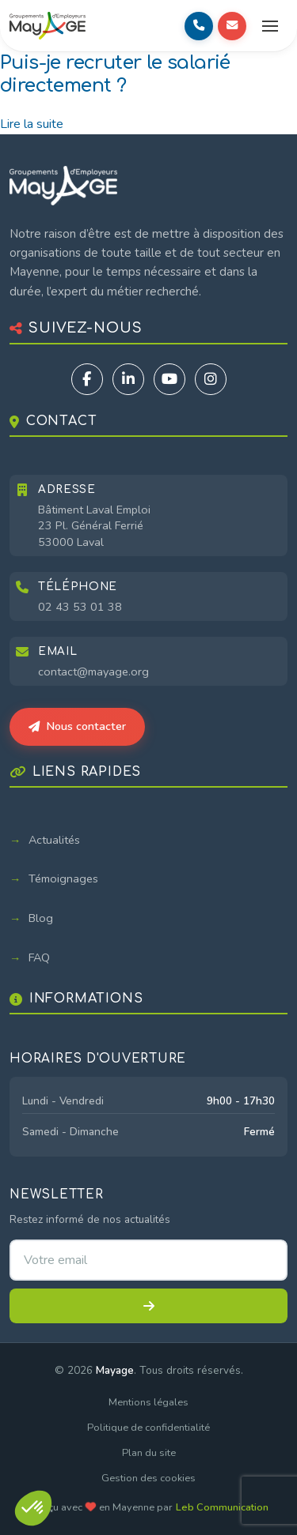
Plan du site (149, 1453)
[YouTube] (169, 379)
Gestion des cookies (148, 1478)
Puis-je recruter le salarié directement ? (115, 74)
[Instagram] (211, 379)
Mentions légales (148, 1402)
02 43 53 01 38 (80, 607)
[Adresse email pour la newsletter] (148, 1260)
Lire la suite (31, 124)
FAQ (39, 957)
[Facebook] (87, 379)
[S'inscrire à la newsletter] (148, 1306)
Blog (41, 918)
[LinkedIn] (128, 379)
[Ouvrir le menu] (270, 26)
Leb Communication (222, 1507)
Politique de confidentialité (148, 1427)
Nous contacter (77, 726)
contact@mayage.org (93, 671)
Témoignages (63, 878)
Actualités (54, 840)
